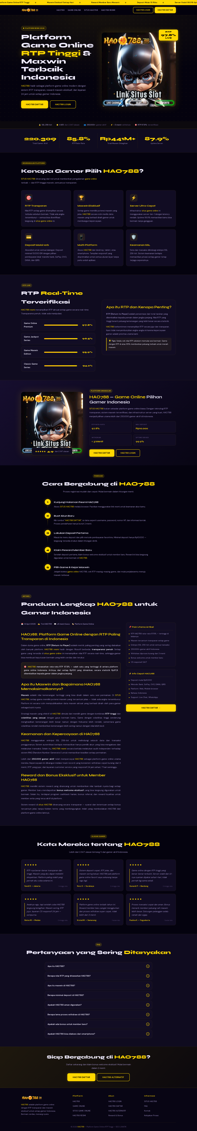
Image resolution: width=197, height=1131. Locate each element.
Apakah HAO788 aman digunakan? (98, 1006)
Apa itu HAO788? (98, 967)
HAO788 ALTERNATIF (113, 1078)
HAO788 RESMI (108, 10)
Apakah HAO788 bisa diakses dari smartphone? (98, 1035)
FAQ (146, 1106)
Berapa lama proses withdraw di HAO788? (98, 1015)
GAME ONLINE (74, 10)
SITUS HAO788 (91, 10)
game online (91, 180)
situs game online (44, 222)
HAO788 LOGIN (143, 10)
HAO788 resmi (28, 310)
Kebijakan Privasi (151, 1115)
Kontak (147, 1111)
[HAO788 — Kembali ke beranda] (30, 10)
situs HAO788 (45, 805)
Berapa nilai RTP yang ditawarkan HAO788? (98, 977)
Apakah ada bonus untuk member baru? (98, 1025)
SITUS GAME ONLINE (82, 1111)
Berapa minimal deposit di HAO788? (98, 996)
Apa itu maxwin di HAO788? (98, 986)
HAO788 (61, 10)
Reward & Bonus (115, 1115)
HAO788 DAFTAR (165, 10)
